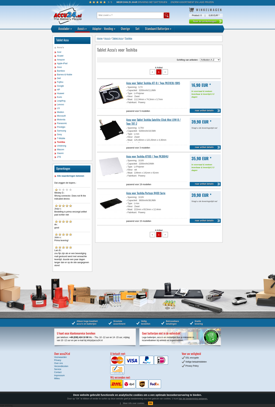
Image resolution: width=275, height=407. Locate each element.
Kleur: (130, 96)
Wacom (60, 149)
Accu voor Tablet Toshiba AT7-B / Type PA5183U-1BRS (153, 83)
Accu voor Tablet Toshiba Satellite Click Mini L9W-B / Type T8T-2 (153, 121)
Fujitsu (60, 82)
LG (58, 108)
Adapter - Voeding (103, 28)
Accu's (82, 28)
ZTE (59, 157)
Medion (60, 112)
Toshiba (61, 142)
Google (60, 86)
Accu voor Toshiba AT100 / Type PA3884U (147, 156)
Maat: (130, 99)
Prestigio (61, 127)
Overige (125, 28)
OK (150, 403)
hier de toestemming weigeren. (193, 398)
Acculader (65, 28)
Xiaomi (60, 153)
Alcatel (60, 56)
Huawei (60, 93)
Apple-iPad (62, 63)
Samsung (61, 131)
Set (137, 28)
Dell (59, 78)
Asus (59, 67)
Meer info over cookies (133, 403)
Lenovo (60, 104)
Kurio (59, 97)
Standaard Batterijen (158, 28)
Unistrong (61, 146)
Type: (130, 93)
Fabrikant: (132, 102)
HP (58, 89)
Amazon (61, 59)
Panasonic (62, 123)
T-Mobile (61, 138)
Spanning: (132, 87)
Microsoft (61, 116)
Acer (59, 52)
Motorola (61, 119)
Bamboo (61, 71)
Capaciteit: (132, 90)
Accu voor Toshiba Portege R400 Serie (145, 193)
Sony (59, 134)
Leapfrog (61, 101)
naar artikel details (204, 110)
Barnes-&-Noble (64, 74)
